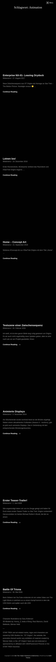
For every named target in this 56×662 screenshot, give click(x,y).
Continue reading (11, 344)
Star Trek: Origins (19, 655)
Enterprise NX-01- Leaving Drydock (23, 75)
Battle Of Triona (12, 589)
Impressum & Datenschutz (31, 655)
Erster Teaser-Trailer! (15, 500)
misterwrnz (7, 78)
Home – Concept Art (14, 242)
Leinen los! (9, 158)
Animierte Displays (14, 411)
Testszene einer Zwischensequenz (23, 325)
